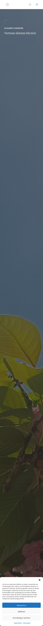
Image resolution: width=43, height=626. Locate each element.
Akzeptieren (21, 605)
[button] (39, 580)
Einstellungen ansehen (21, 618)
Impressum (26, 623)
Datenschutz (18, 623)
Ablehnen (21, 611)
